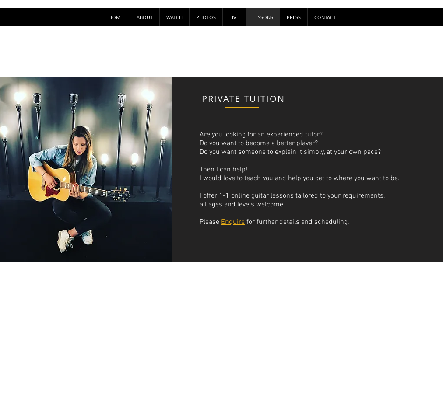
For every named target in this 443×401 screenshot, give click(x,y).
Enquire (233, 222)
